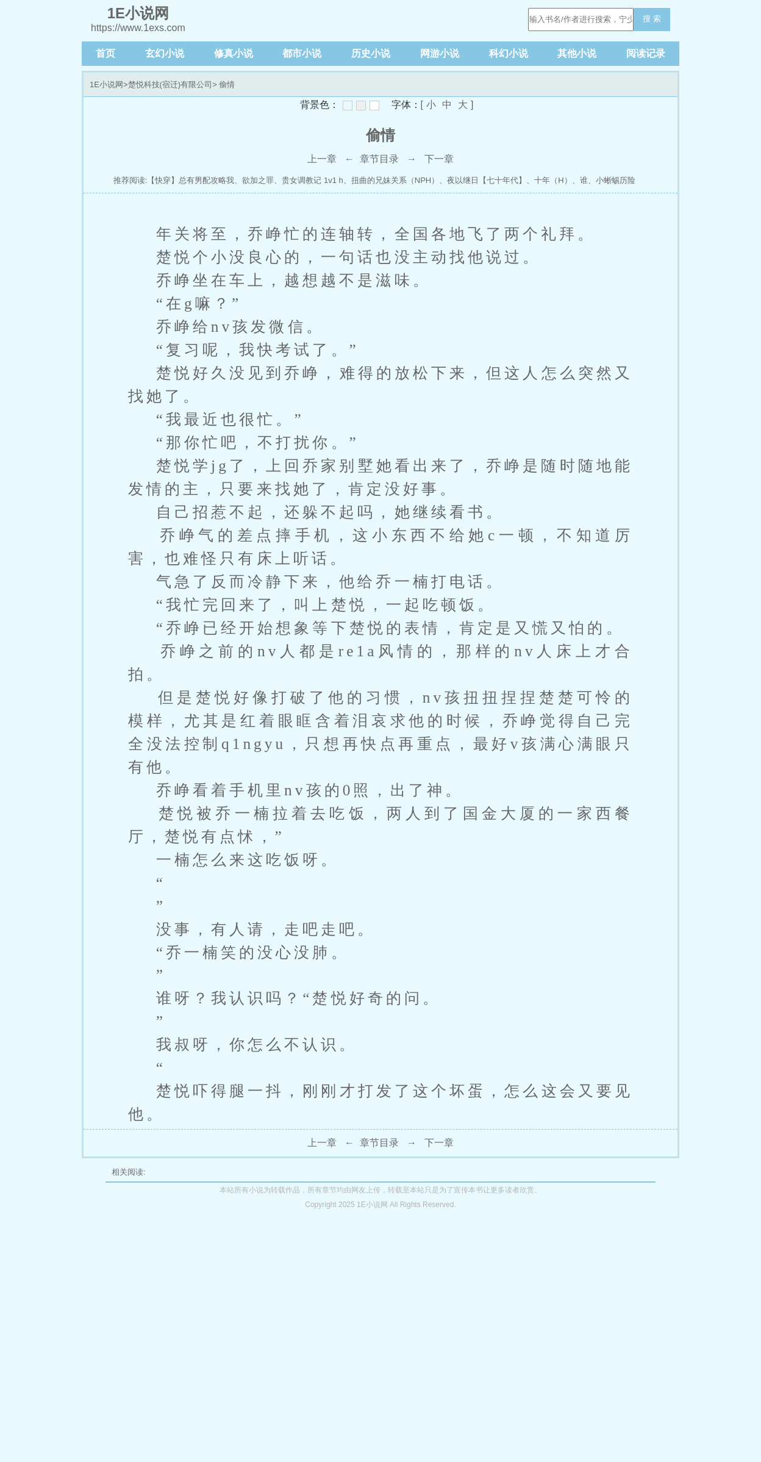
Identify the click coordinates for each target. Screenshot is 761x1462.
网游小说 (439, 53)
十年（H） (552, 180)
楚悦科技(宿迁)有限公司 (170, 84)
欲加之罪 (258, 180)
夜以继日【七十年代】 (486, 180)
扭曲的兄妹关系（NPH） (395, 180)
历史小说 (370, 53)
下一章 (439, 159)
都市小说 (301, 53)
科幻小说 (508, 53)
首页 (105, 53)
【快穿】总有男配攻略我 (190, 180)
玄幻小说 (164, 53)
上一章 (322, 159)
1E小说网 (106, 84)
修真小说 (233, 53)
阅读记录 (645, 53)
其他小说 (576, 53)
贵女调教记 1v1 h (312, 180)
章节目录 (379, 159)
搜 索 (652, 18)
